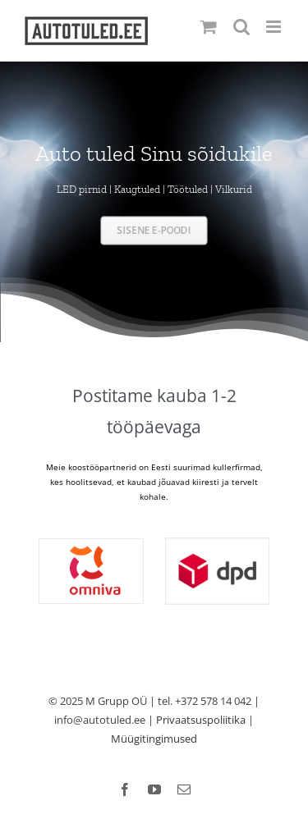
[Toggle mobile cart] (208, 26)
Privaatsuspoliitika (201, 719)
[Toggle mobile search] (241, 26)
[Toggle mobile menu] (274, 26)
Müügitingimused (154, 738)
